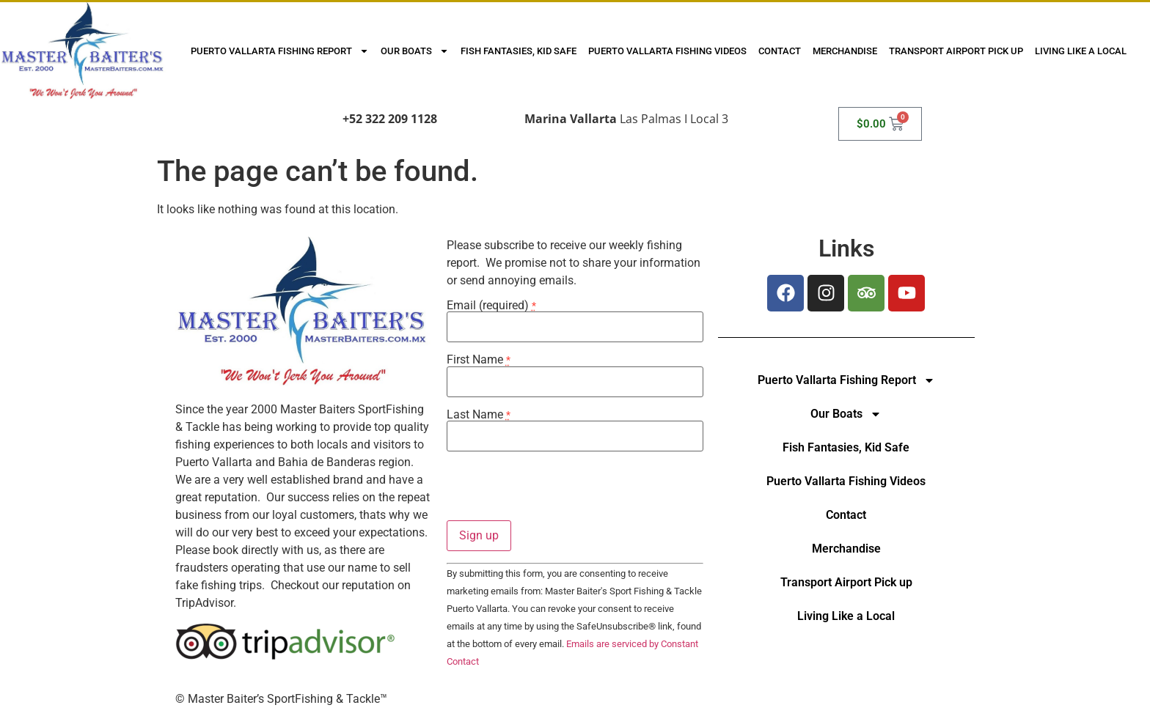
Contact (779, 50)
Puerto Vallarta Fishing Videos (667, 50)
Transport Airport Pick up (956, 50)
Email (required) (491, 305)
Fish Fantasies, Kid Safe (518, 50)
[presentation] (558, 491)
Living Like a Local (1081, 50)
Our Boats (415, 51)
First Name (478, 360)
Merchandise (845, 50)
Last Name (478, 415)
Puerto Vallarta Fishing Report (280, 51)
